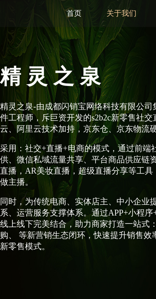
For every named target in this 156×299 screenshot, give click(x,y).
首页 (74, 13)
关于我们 (121, 13)
